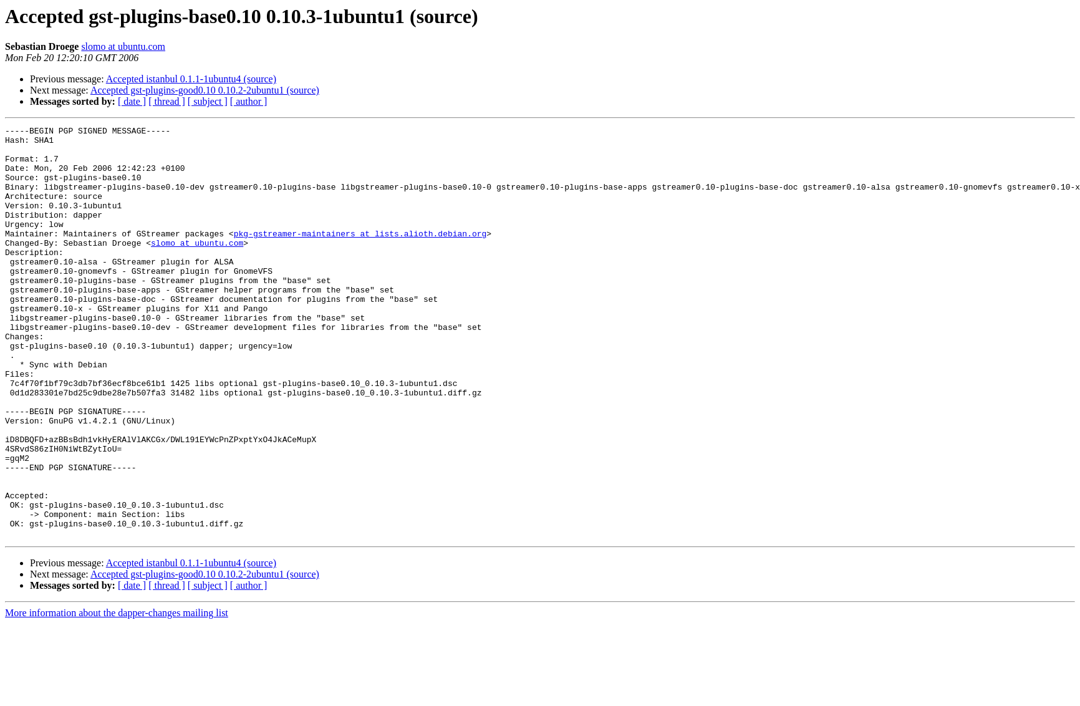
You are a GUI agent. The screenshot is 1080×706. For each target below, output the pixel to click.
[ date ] (132, 101)
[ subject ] (208, 101)
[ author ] (249, 101)
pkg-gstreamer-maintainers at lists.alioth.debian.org (360, 255)
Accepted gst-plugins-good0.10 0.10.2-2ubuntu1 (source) (204, 90)
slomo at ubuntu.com (123, 46)
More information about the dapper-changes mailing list (116, 695)
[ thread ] (166, 101)
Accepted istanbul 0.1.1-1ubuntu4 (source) (191, 79)
